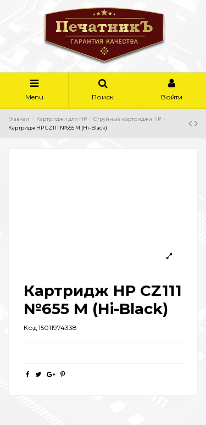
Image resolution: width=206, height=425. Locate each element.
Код (30, 327)
